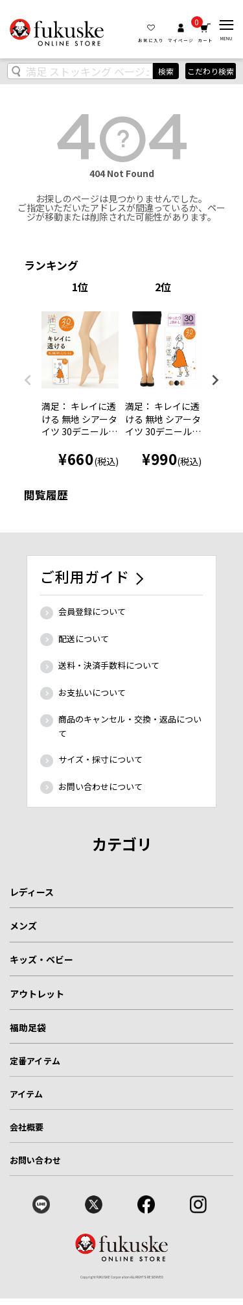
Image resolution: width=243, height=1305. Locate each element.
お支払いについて (92, 692)
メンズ (23, 925)
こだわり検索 (210, 71)
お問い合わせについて (100, 786)
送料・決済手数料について (108, 665)
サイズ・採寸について (100, 759)
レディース (32, 891)
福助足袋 (28, 1027)
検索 (166, 71)
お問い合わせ (35, 1160)
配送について (83, 638)
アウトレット (37, 993)
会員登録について (92, 611)
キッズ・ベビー (41, 959)
